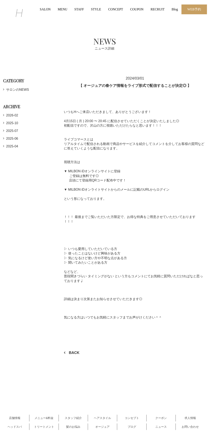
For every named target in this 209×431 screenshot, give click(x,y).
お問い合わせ (190, 426)
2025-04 (12, 146)
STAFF (79, 9)
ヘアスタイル (102, 418)
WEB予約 (194, 9)
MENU (62, 9)
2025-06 (12, 138)
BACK (74, 353)
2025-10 (12, 123)
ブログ (132, 426)
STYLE (96, 9)
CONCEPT (115, 9)
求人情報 (190, 418)
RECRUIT (158, 9)
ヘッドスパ (15, 426)
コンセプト (132, 418)
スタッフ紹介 (73, 418)
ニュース (161, 426)
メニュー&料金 (43, 418)
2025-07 (12, 131)
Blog (175, 9)
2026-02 (12, 115)
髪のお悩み (73, 426)
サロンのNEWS (17, 89)
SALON (45, 9)
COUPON (136, 9)
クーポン (161, 418)
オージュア (102, 426)
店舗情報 (14, 418)
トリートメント (44, 426)
